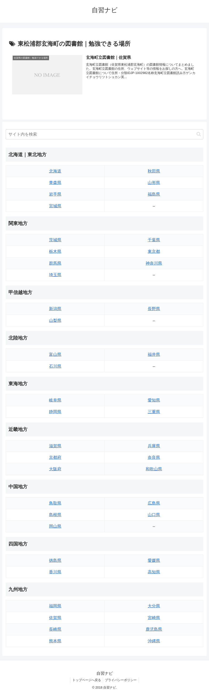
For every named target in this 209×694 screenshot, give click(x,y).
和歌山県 (154, 469)
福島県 (154, 194)
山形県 (154, 182)
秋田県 (154, 171)
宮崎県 (154, 617)
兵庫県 (154, 446)
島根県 (55, 514)
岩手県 (55, 194)
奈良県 (154, 457)
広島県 (154, 503)
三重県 (154, 411)
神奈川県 (154, 263)
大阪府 (55, 469)
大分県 (154, 606)
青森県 (55, 182)
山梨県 (55, 320)
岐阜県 (55, 400)
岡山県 (55, 526)
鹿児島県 (154, 629)
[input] (104, 134)
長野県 (154, 309)
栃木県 (55, 251)
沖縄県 (154, 641)
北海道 (55, 171)
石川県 (55, 366)
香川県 (55, 572)
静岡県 (55, 411)
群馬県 (55, 263)
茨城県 (55, 240)
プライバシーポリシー (121, 680)
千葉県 (154, 240)
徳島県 (55, 560)
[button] (199, 134)
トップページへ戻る (86, 680)
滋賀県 (55, 446)
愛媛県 (154, 560)
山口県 (154, 514)
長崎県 (55, 629)
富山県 (55, 354)
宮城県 (55, 206)
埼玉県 (55, 275)
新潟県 (55, 309)
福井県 (154, 354)
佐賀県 (55, 617)
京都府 (55, 457)
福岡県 (55, 606)
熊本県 (55, 641)
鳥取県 (55, 503)
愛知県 (154, 400)
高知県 (154, 572)
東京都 (154, 251)
